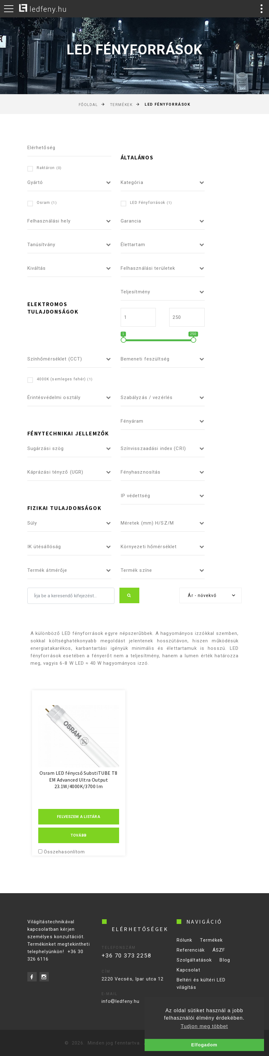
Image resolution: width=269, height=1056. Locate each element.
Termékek (121, 105)
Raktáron (44, 168)
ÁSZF (218, 955)
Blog (225, 965)
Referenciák (191, 955)
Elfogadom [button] (204, 1044)
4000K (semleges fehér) (60, 379)
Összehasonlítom (64, 852)
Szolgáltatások (194, 965)
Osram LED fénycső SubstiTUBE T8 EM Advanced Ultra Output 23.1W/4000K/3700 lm (78, 779)
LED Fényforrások (146, 203)
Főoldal (88, 105)
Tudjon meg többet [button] (204, 1026)
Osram (42, 203)
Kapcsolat (188, 975)
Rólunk (184, 945)
